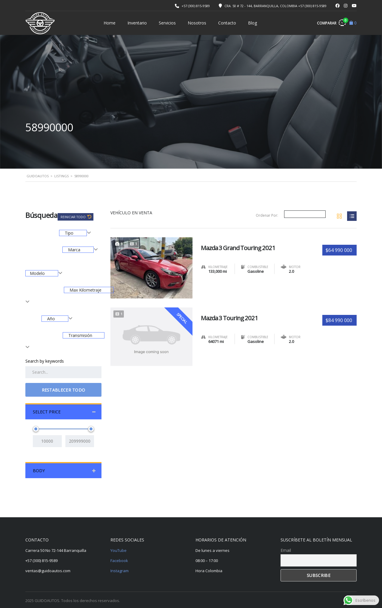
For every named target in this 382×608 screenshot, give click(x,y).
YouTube (118, 550)
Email (286, 550)
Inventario (137, 23)
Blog (252, 23)
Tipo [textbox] (69, 233)
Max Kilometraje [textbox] (84, 290)
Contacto (227, 23)
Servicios (167, 23)
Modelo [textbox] (38, 273)
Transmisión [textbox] (79, 335)
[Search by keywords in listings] (63, 372)
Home (109, 23)
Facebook (119, 560)
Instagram (119, 570)
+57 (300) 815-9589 (195, 6)
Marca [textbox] (74, 250)
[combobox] (75, 233)
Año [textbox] (51, 318)
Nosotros (197, 23)
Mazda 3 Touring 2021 (232, 316)
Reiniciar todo (74, 217)
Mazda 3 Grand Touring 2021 (242, 246)
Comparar (331, 22)
